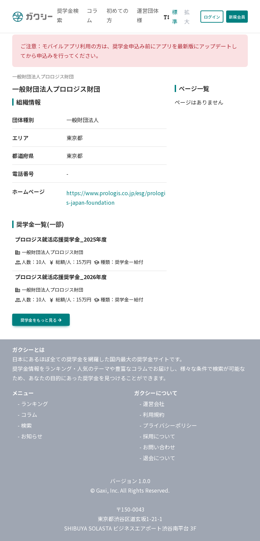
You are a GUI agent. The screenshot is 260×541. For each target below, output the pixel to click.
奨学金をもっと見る (41, 320)
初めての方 (117, 15)
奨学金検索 (68, 15)
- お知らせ (30, 436)
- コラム (27, 414)
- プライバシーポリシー (168, 425)
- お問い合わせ (157, 447)
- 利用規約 (152, 414)
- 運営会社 (152, 404)
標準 (174, 16)
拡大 (187, 16)
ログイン (212, 17)
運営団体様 (147, 15)
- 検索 (25, 425)
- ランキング (33, 404)
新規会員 (237, 17)
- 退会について (157, 458)
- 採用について (157, 436)
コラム (92, 15)
